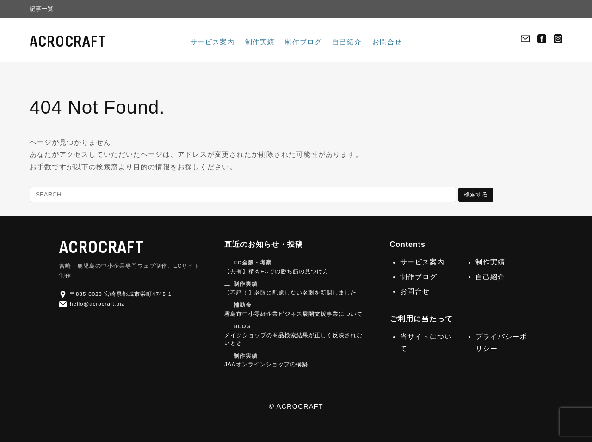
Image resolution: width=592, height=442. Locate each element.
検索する (476, 194)
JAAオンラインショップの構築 (266, 360)
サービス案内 (212, 42)
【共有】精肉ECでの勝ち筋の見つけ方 (276, 266)
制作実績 (260, 42)
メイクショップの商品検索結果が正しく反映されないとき (293, 334)
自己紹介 (347, 42)
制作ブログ (303, 42)
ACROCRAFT (68, 42)
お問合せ (387, 42)
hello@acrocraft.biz (91, 304)
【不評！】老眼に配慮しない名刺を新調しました (290, 288)
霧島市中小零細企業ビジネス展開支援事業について (293, 309)
